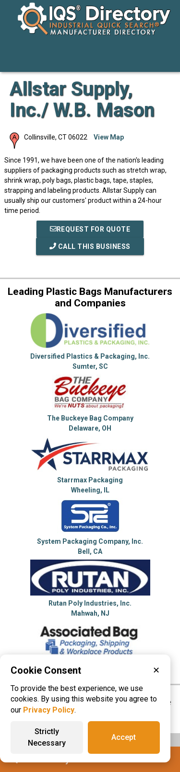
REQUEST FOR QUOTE (90, 229)
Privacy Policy (48, 709)
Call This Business (90, 246)
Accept (123, 737)
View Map (109, 137)
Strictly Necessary (47, 737)
